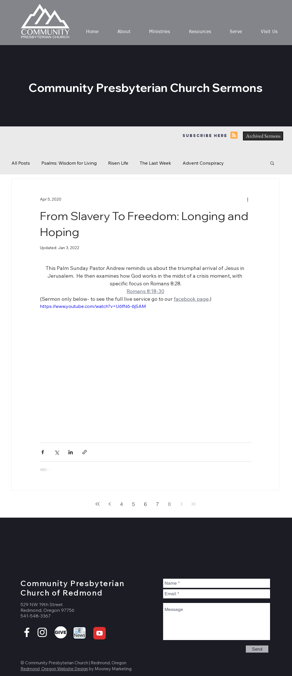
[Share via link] (84, 452)
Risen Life (118, 163)
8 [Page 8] (169, 504)
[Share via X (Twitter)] (56, 452)
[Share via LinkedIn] (70, 452)
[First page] (97, 504)
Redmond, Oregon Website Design (54, 668)
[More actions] (247, 199)
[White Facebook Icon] (27, 632)
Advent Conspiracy (203, 163)
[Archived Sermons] (263, 136)
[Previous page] (109, 504)
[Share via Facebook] (42, 452)
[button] (124, 32)
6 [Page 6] (145, 504)
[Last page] (193, 504)
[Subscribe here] (205, 136)
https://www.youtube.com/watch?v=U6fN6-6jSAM (93, 306)
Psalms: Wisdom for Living (69, 163)
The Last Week (155, 163)
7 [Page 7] (157, 504)
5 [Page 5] (133, 504)
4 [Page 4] (121, 504)
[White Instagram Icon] (42, 632)
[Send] (257, 649)
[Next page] (181, 504)
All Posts (20, 163)
